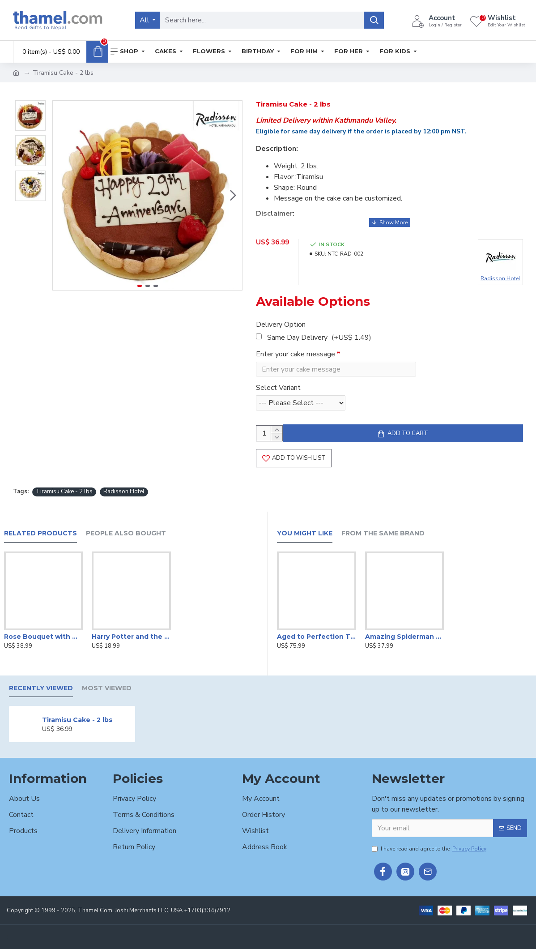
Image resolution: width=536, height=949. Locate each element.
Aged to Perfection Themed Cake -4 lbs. (316, 637)
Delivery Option (281, 319)
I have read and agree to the (430, 849)
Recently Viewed (41, 688)
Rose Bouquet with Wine (43, 637)
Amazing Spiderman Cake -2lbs (404, 637)
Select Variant (278, 384)
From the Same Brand (383, 533)
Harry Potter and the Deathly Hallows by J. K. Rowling (131, 637)
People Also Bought (126, 533)
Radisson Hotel (124, 495)
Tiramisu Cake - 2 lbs (64, 495)
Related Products (40, 533)
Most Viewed (107, 688)
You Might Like (304, 533)
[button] (233, 196)
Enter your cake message (295, 349)
